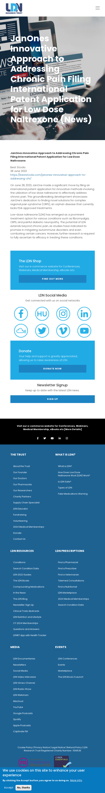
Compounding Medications (28, 586)
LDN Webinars (20, 695)
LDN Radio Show (22, 689)
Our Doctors (20, 478)
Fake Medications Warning (73, 493)
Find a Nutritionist (67, 586)
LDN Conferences (67, 658)
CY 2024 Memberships (25, 623)
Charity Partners (22, 496)
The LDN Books (21, 580)
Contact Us (19, 538)
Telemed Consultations (71, 580)
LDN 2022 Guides (22, 574)
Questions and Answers (26, 629)
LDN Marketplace (67, 592)
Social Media (20, 670)
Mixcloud (18, 701)
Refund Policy (74, 747)
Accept (8, 787)
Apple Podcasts (22, 725)
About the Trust (21, 466)
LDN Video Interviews (24, 676)
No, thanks (23, 787)
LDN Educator (20, 508)
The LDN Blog (20, 598)
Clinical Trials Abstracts (26, 611)
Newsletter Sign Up (23, 604)
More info (76, 780)
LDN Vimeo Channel (24, 682)
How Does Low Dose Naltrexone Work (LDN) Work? (74, 474)
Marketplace (65, 670)
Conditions (19, 562)
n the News (20, 592)
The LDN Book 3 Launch (70, 676)
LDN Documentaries (24, 658)
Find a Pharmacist (68, 562)
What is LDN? (65, 466)
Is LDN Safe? (64, 481)
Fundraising (19, 514)
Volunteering (20, 520)
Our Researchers (22, 490)
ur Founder (21, 472)
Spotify (17, 719)
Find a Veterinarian (68, 574)
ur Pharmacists (23, 484)
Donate (17, 532)
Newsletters (19, 664)
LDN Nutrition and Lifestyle (27, 616)
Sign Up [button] (52, 399)
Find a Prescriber (67, 568)
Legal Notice (58, 747)
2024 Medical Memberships (28, 526)
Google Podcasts (23, 713)
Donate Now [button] (52, 368)
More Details (73, 429)
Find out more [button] (52, 279)
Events (61, 664)
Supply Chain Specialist (26, 502)
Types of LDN (65, 487)
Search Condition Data (26, 568)
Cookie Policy (25, 747)
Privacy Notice (42, 747)
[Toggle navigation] (97, 8)
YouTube (18, 707)
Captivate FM (20, 731)
